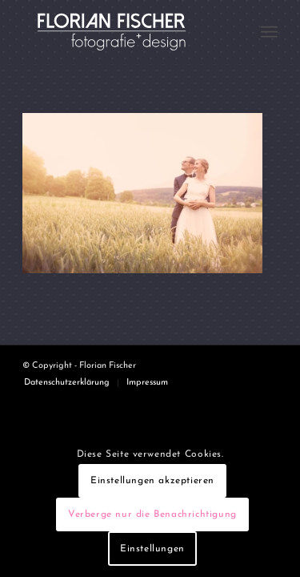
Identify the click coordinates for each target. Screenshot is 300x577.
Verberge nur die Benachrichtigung (152, 514)
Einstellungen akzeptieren (152, 481)
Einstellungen (152, 549)
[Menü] (269, 32)
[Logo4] (124, 32)
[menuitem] (269, 32)
